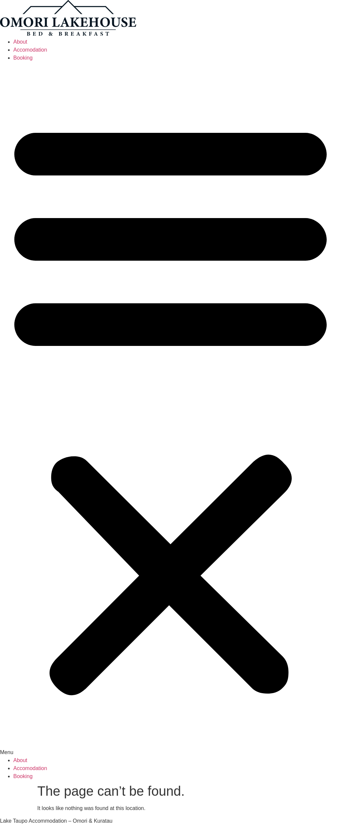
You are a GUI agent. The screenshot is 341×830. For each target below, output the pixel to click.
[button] (170, 409)
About (20, 42)
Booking (23, 58)
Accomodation (30, 50)
